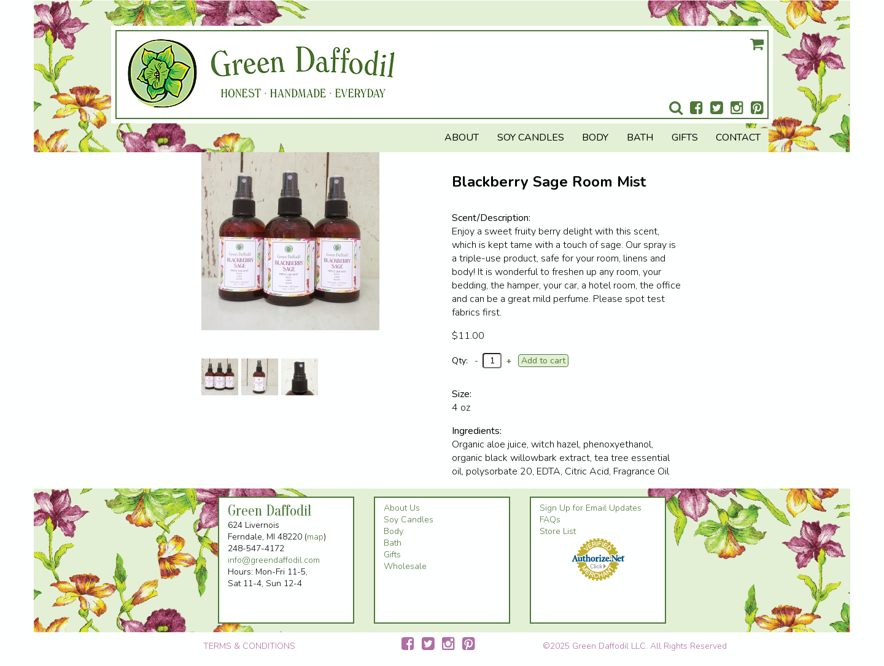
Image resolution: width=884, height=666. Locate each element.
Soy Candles (530, 137)
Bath (640, 137)
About (461, 137)
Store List (558, 531)
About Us (402, 508)
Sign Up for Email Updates (591, 508)
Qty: (460, 360)
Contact (738, 137)
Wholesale (405, 566)
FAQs (550, 519)
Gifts (685, 137)
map (315, 537)
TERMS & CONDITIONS (249, 646)
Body (595, 137)
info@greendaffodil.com (274, 560)
